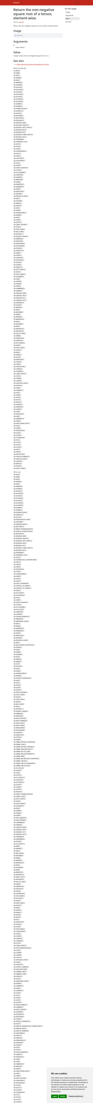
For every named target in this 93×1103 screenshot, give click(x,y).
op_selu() (17, 942)
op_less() (17, 263)
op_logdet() (18, 282)
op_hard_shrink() (20, 692)
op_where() (18, 447)
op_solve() (18, 981)
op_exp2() (17, 204)
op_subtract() (19, 400)
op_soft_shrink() (20, 972)
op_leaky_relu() (20, 767)
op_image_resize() (20, 733)
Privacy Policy (56, 1091)
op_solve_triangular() (22, 983)
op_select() (18, 372)
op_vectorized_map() (21, 1074)
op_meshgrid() (19, 309)
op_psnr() (17, 883)
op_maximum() (18, 302)
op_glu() (17, 681)
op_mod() (17, 316)
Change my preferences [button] (76, 1096)
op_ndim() (17, 325)
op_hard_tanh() (19, 699)
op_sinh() (17, 382)
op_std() (17, 397)
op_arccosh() (18, 88)
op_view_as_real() (20, 443)
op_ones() (17, 334)
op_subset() (18, 1015)
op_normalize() (19, 860)
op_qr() (16, 885)
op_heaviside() (19, 236)
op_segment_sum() (20, 938)
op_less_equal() (20, 266)
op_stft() (17, 1010)
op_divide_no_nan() (21, 191)
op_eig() (17, 626)
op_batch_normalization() (23, 510)
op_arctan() (18, 95)
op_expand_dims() (20, 207)
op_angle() (18, 77)
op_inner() (18, 247)
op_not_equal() (19, 332)
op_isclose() (18, 250)
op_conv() (17, 560)
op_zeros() (18, 450)
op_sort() (17, 386)
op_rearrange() (19, 894)
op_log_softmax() (20, 790)
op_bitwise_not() (20, 127)
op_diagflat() (19, 179)
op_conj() (17, 150)
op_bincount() (19, 118)
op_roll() (17, 363)
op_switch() (18, 1026)
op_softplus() (19, 976)
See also (68, 22)
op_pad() (17, 341)
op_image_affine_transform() (24, 715)
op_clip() (17, 145)
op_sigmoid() (18, 949)
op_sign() (17, 375)
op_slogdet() (18, 969)
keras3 (16, 2)
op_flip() (17, 213)
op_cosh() (17, 161)
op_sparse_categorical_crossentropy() (28, 988)
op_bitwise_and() (20, 120)
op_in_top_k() (19, 740)
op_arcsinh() (18, 93)
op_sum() (17, 402)
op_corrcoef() (19, 154)
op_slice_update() (20, 967)
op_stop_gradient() (21, 1013)
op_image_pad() (19, 728)
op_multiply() (19, 320)
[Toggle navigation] (77, 3)
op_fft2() (17, 660)
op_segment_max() (20, 935)
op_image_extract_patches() (24, 719)
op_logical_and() (20, 284)
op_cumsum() (18, 172)
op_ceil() (17, 143)
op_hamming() (18, 232)
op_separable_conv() (21, 944)
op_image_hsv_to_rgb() (22, 724)
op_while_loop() (20, 1085)
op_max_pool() (19, 822)
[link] (56, 1091)
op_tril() (17, 427)
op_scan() (17, 926)
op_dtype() (18, 624)
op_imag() (17, 245)
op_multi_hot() (19, 844)
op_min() (17, 311)
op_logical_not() (20, 286)
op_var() (17, 434)
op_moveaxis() (19, 318)
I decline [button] (62, 1096)
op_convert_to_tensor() (22, 567)
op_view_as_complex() (22, 441)
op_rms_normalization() (22, 913)
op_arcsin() (18, 91)
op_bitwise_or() (20, 129)
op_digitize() (19, 186)
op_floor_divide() (20, 218)
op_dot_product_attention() (24, 622)
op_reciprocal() (20, 354)
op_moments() (18, 840)
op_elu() (17, 633)
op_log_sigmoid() (20, 788)
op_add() (17, 72)
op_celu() (17, 547)
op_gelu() (17, 676)
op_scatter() (18, 928)
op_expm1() (18, 209)
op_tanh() (17, 413)
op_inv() (17, 744)
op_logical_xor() (20, 291)
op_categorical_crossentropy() (25, 540)
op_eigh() (17, 628)
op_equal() (18, 200)
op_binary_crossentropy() (23, 513)
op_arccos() (18, 86)
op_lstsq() (18, 295)
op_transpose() (19, 422)
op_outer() (18, 338)
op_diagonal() (19, 182)
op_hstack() (18, 241)
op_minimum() (18, 313)
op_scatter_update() (21, 931)
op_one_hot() (18, 865)
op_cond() (17, 556)
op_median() (18, 307)
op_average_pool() (20, 506)
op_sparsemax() (19, 994)
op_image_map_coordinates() (24, 726)
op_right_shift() (20, 361)
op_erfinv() (18, 642)
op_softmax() (18, 974)
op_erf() (17, 640)
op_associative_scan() (22, 501)
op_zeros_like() (20, 452)
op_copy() (17, 152)
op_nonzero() (18, 329)
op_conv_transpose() (21, 563)
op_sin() (17, 379)
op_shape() (18, 947)
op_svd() (17, 1022)
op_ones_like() (19, 336)
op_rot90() (18, 366)
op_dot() (17, 193)
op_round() (18, 368)
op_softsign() (19, 978)
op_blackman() (19, 136)
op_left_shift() (20, 261)
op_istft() (18, 760)
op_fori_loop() (19, 669)
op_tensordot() (19, 416)
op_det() (17, 601)
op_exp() (17, 202)
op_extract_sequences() (22, 653)
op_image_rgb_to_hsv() (22, 738)
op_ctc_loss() (19, 588)
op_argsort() (18, 109)
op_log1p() (18, 275)
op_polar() (18, 876)
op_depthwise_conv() (21, 599)
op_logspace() (19, 293)
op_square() (18, 391)
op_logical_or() (20, 288)
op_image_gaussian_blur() (23, 722)
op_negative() (19, 327)
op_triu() (17, 429)
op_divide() (18, 188)
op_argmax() (18, 102)
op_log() (17, 270)
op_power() (18, 343)
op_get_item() (19, 225)
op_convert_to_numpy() (22, 565)
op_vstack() (18, 445)
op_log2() (17, 277)
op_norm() (17, 858)
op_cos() (17, 159)
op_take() (17, 407)
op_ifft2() (18, 710)
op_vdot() (17, 436)
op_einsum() (18, 195)
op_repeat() (18, 357)
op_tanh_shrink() (20, 1038)
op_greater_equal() (21, 229)
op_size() (17, 384)
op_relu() (17, 899)
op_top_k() (18, 1047)
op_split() (18, 388)
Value (67, 19)
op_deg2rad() (18, 175)
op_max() (17, 300)
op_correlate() (19, 157)
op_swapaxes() (19, 404)
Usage (68, 12)
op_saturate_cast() (21, 370)
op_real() (17, 352)
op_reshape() (18, 359)
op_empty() (18, 197)
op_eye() (17, 211)
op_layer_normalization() (23, 765)
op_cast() (17, 538)
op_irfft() (18, 747)
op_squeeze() (18, 393)
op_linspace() (19, 268)
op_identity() (19, 243)
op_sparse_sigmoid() (21, 992)
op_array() (18, 111)
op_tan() (17, 411)
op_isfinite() (19, 252)
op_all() (17, 75)
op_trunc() (18, 432)
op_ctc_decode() (20, 168)
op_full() (17, 220)
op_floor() (18, 216)
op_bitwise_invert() (21, 122)
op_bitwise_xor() (20, 134)
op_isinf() (18, 254)
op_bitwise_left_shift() (23, 125)
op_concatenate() (20, 147)
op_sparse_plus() (20, 990)
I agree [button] (55, 1096)
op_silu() (17, 956)
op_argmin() (18, 104)
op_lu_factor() (19, 813)
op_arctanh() (18, 100)
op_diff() (17, 184)
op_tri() (17, 425)
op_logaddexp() (19, 279)
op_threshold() (19, 1042)
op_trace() (18, 420)
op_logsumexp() (19, 808)
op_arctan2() (18, 97)
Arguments (70, 15)
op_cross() (18, 166)
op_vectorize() (19, 438)
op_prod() (17, 345)
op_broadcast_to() (20, 138)
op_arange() (18, 84)
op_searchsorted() (20, 933)
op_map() (17, 815)
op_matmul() (18, 297)
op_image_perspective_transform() (26, 731)
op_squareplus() (20, 1001)
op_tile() (17, 418)
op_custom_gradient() (22, 594)
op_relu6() (18, 901)
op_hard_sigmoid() (20, 694)
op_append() (18, 82)
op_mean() (17, 304)
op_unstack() (18, 1065)
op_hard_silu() (19, 697)
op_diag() (17, 177)
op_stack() (18, 395)
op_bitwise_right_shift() (23, 132)
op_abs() (17, 70)
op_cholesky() (19, 549)
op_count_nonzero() (21, 163)
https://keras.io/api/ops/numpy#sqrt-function (32, 64)
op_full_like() (19, 222)
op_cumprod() (18, 170)
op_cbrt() (17, 141)
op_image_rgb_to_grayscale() (24, 735)
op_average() (18, 113)
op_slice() (18, 965)
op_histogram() (19, 238)
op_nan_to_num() (20, 322)
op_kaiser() (18, 259)
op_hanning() (18, 234)
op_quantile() (19, 347)
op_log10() (18, 272)
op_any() (17, 79)
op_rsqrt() (18, 922)
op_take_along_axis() (22, 409)
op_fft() (17, 658)
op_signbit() (18, 377)
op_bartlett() (19, 116)
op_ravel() (18, 350)
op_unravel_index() (21, 1063)
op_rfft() (17, 908)
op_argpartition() (20, 107)
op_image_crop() (20, 717)
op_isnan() (18, 257)
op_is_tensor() (19, 749)
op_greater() (18, 227)
